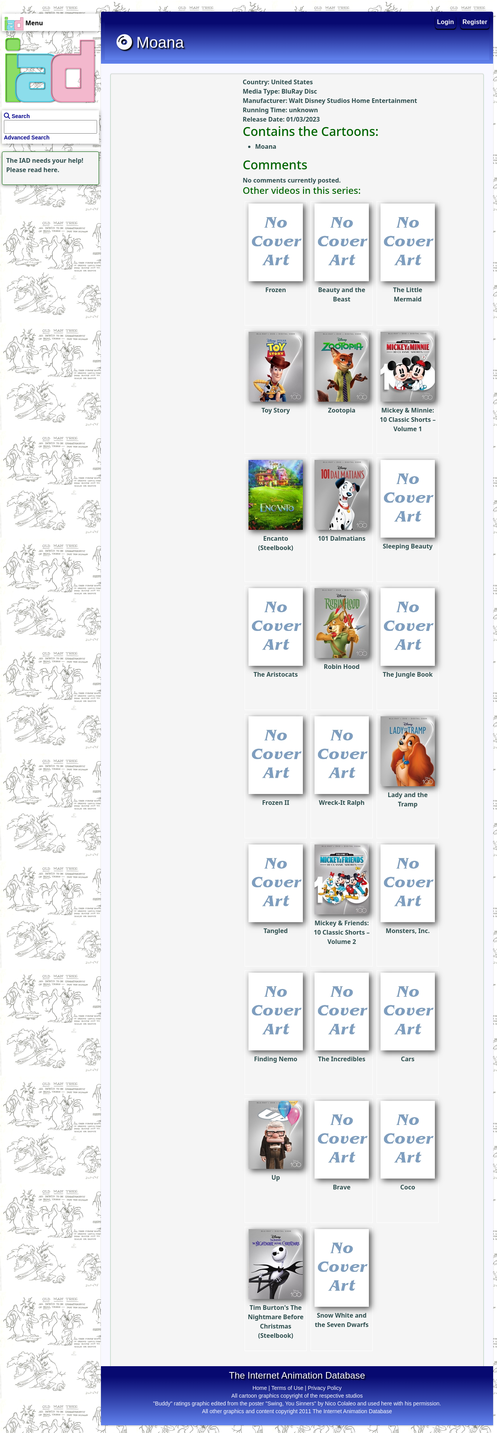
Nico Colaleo (340, 1403)
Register (474, 22)
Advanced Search (27, 137)
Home (259, 1388)
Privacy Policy (325, 1388)
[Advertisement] (48, 235)
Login (445, 22)
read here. (43, 169)
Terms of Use (287, 1388)
